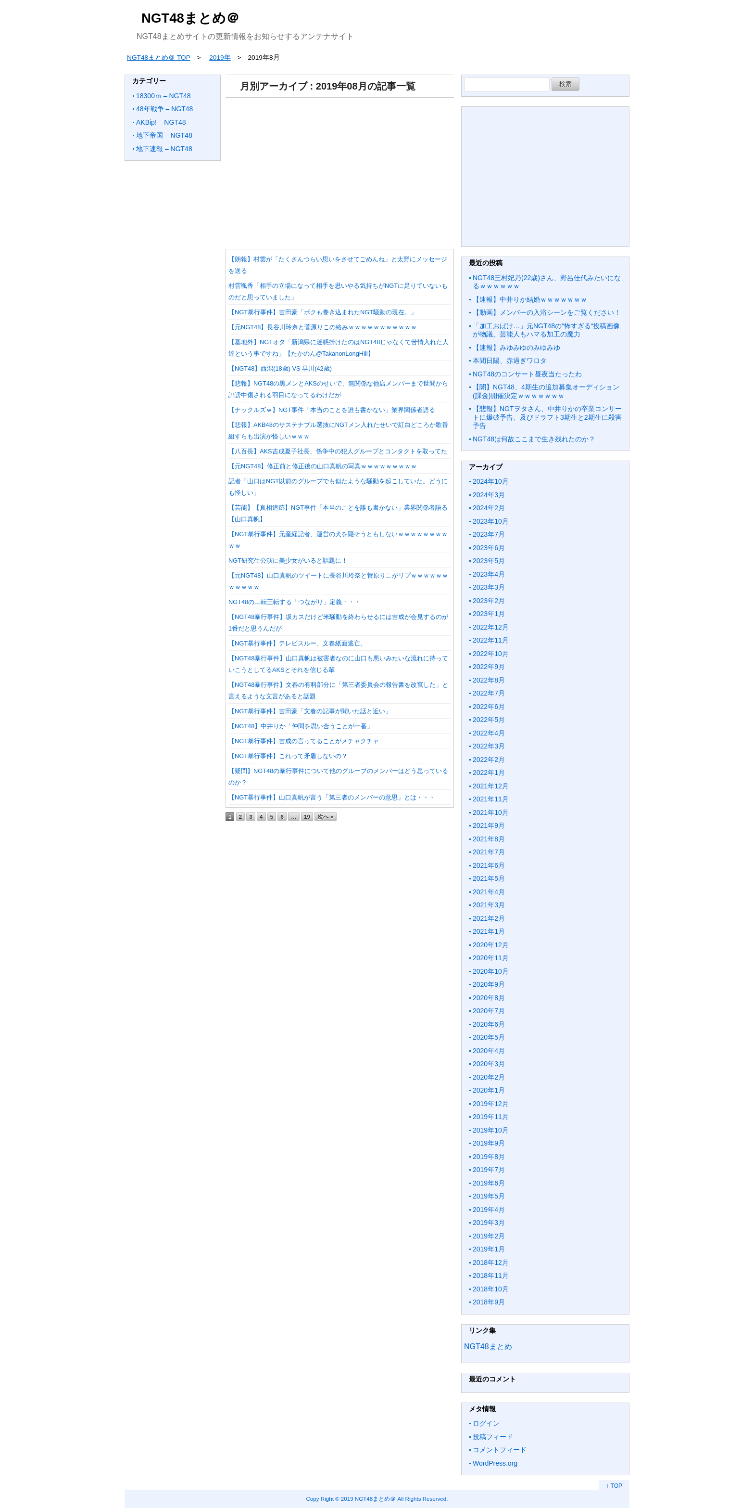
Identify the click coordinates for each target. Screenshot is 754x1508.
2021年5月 (489, 878)
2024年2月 (489, 508)
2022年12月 (491, 627)
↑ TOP (614, 1485)
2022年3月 (489, 746)
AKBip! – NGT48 (161, 122)
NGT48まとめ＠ (190, 18)
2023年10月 (491, 521)
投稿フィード (493, 1437)
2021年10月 (491, 812)
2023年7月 (489, 534)
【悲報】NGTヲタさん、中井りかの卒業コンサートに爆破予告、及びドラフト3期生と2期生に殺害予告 (547, 417)
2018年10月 (491, 1289)
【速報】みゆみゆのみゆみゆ (516, 347)
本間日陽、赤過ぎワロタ (510, 360)
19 (307, 816)
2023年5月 (489, 561)
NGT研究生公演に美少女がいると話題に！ (288, 560)
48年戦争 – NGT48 (164, 109)
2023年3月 (489, 587)
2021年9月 (489, 825)
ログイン (486, 1423)
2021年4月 (489, 892)
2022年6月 (489, 706)
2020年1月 (489, 1090)
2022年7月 (489, 693)
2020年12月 (491, 945)
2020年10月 (491, 971)
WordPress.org (495, 1463)
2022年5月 (489, 719)
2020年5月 (489, 1037)
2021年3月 (489, 905)
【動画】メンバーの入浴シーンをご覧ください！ (547, 312)
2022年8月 (489, 680)
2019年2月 (489, 1236)
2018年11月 (491, 1275)
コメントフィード (500, 1450)
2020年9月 (489, 984)
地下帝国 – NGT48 (164, 135)
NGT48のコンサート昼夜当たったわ (527, 374)
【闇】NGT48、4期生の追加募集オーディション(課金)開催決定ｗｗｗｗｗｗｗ (546, 391)
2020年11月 (491, 958)
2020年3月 (489, 1064)
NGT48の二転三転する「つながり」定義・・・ (294, 602)
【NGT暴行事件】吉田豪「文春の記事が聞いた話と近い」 (309, 711)
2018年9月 (489, 1302)
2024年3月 (489, 495)
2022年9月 (489, 666)
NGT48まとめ (488, 1346)
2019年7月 (489, 1169)
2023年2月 (489, 601)
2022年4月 (489, 733)
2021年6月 (489, 865)
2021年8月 (489, 839)
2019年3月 (489, 1222)
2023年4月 (489, 574)
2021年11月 (491, 799)
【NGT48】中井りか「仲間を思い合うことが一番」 (300, 726)
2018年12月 (491, 1262)
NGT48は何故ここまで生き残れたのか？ (534, 439)
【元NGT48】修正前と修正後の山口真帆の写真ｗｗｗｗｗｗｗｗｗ (322, 466)
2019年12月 (491, 1104)
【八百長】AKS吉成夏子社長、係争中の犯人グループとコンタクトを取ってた (337, 451)
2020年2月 (489, 1077)
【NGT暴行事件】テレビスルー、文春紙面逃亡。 (297, 643)
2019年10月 (491, 1130)
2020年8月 (489, 998)
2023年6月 (489, 548)
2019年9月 (489, 1143)
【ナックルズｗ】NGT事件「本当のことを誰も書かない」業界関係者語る (331, 409)
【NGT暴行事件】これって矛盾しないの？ (288, 756)
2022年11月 (491, 640)
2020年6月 (489, 1024)
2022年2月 (489, 759)
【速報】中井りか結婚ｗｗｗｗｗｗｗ (530, 299)
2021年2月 (489, 918)
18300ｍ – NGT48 (163, 96)
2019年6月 (489, 1183)
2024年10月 (491, 481)
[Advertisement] (340, 170)
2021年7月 (489, 852)
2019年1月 (489, 1249)
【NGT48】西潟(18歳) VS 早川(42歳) (280, 368)
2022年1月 (489, 772)
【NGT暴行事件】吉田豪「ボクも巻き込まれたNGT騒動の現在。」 (322, 312)
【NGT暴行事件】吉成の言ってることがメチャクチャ (303, 741)
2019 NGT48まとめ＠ (368, 1498)
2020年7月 (489, 1011)
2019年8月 (489, 1156)
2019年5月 (489, 1196)
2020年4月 (489, 1051)
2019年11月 (491, 1117)
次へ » (325, 816)
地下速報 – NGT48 (164, 149)
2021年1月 (489, 931)
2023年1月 (489, 614)
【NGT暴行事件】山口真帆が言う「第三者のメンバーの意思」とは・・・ (331, 797)
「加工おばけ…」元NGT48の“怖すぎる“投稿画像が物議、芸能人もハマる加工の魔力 (546, 330)
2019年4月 (489, 1209)
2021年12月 (491, 786)
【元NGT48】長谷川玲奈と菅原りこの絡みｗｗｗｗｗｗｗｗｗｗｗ (322, 327)
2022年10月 (491, 653)
